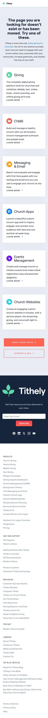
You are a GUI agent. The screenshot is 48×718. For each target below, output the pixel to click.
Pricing (6, 527)
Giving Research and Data (15, 606)
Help (5, 711)
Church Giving (9, 460)
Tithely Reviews (10, 587)
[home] (18, 3)
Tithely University (11, 553)
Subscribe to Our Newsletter (16, 618)
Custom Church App (12, 495)
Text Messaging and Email (15, 491)
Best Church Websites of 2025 (17, 685)
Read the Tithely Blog (13, 667)
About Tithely (9, 641)
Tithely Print (8, 510)
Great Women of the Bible (15, 675)
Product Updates (11, 567)
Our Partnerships (11, 599)
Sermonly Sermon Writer (14, 506)
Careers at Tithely (11, 645)
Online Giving (9, 464)
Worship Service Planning (15, 502)
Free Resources (10, 602)
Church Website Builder (14, 498)
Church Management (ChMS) (16, 483)
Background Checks (12, 487)
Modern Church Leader (14, 629)
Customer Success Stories (15, 583)
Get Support (9, 540)
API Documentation (12, 557)
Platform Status (10, 561)
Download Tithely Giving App (16, 571)
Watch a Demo (10, 544)
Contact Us (8, 656)
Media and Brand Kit (12, 648)
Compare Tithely (11, 591)
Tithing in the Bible (12, 671)
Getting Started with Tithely (16, 550)
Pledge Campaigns (12, 476)
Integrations (8, 524)
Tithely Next (8, 652)
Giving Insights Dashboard (15, 479)
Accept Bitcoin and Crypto (15, 514)
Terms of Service (10, 703)
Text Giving (8, 472)
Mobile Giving (9, 468)
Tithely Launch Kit (11, 610)
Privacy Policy (9, 707)
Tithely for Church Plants (14, 595)
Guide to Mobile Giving (13, 614)
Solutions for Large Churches (16, 520)
